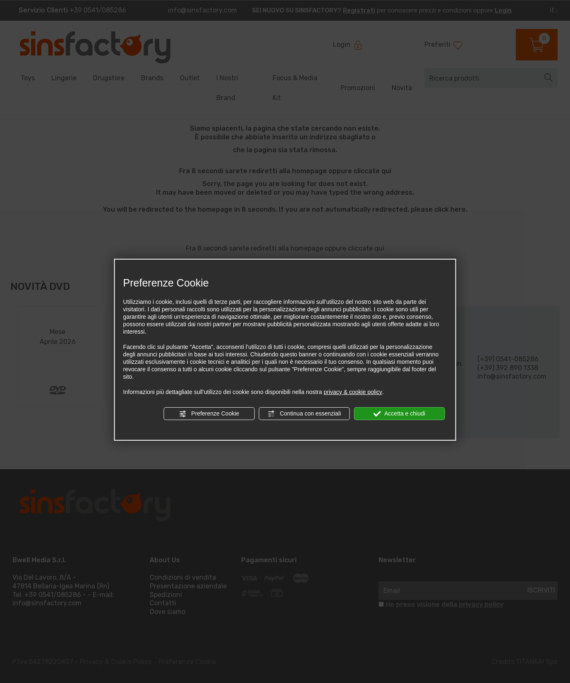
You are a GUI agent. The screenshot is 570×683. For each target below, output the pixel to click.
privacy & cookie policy (352, 392)
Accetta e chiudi (399, 414)
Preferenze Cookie (209, 414)
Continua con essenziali (304, 414)
